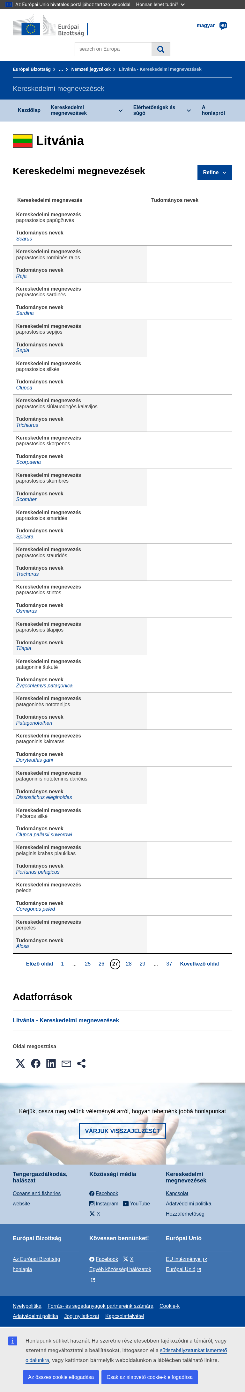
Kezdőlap (29, 110)
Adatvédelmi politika (188, 1203)
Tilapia (23, 648)
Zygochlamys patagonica (44, 685)
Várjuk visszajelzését (122, 1131)
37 (170, 963)
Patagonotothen (34, 723)
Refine (211, 172)
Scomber (26, 499)
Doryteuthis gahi (34, 760)
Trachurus (27, 574)
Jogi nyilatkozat (81, 1316)
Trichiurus (27, 425)
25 (88, 963)
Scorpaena (28, 462)
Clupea (24, 387)
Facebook (103, 1259)
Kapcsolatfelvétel (124, 1316)
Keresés (161, 49)
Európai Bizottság (32, 69)
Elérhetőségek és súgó (154, 110)
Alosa (22, 946)
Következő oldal (199, 963)
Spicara (24, 536)
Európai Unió (181, 1269)
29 (143, 963)
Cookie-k (170, 1306)
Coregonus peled (35, 909)
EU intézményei (184, 1259)
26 (102, 963)
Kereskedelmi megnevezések (69, 110)
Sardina (25, 313)
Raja (21, 276)
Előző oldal (39, 963)
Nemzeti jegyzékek (91, 69)
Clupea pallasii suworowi (44, 834)
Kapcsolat (177, 1193)
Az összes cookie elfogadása (61, 1377)
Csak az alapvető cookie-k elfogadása (150, 1377)
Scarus (24, 238)
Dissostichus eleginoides (44, 797)
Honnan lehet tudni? (160, 4)
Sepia (22, 350)
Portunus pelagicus (38, 872)
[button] (20, 1063)
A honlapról (213, 110)
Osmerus (26, 611)
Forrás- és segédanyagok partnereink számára (100, 1306)
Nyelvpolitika (27, 1306)
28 (129, 963)
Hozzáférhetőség (185, 1214)
